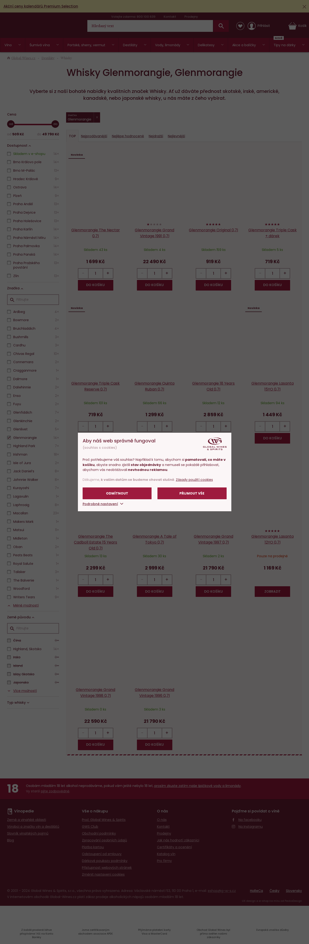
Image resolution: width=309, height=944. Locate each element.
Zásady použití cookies (194, 479)
